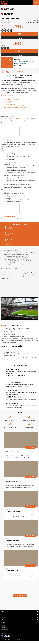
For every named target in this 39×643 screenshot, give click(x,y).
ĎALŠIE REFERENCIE (20, 596)
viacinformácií (19, 37)
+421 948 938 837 (18, 61)
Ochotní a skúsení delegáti (10, 230)
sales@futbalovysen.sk (20, 63)
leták (14, 355)
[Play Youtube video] (19, 308)
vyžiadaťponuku (19, 34)
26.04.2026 (30, 447)
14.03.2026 (30, 565)
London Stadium (15, 18)
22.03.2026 (30, 506)
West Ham (9, 9)
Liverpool (9, 14)
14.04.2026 (30, 476)
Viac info (6, 278)
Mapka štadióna (8, 229)
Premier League (5, 18)
